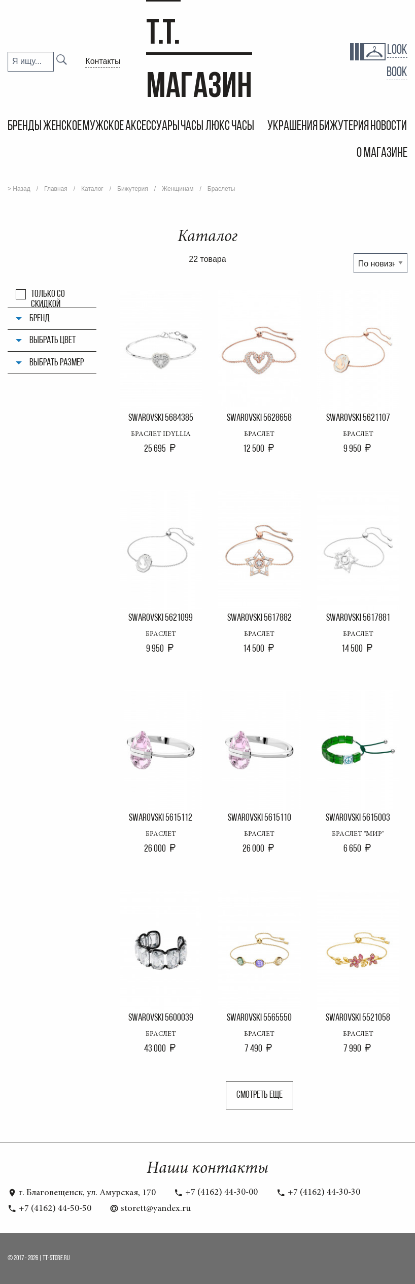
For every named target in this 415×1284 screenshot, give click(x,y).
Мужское (103, 126)
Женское (62, 126)
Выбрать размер (56, 363)
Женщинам (177, 188)
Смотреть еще (259, 1095)
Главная (55, 188)
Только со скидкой (48, 294)
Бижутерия (344, 126)
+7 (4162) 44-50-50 (49, 1208)
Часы (243, 126)
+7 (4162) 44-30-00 (216, 1192)
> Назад (19, 188)
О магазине (382, 153)
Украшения (292, 126)
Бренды (25, 126)
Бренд (39, 319)
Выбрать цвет (52, 340)
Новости (388, 126)
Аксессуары (152, 126)
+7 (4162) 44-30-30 (318, 1192)
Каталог (92, 188)
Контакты (102, 61)
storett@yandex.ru (150, 1208)
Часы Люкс (205, 126)
